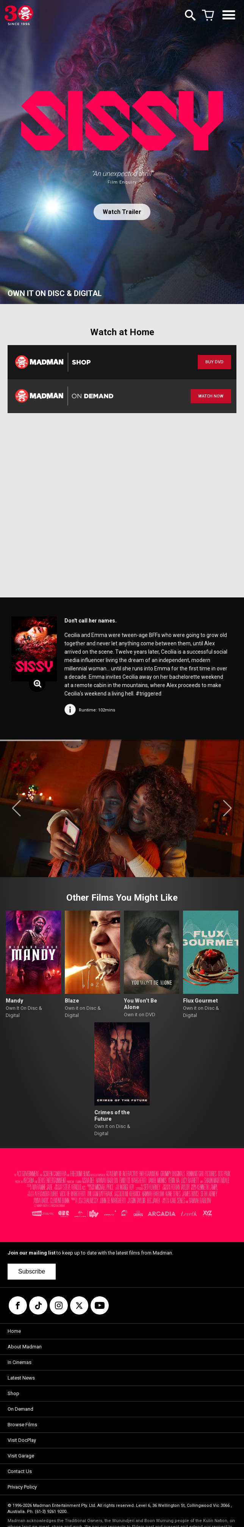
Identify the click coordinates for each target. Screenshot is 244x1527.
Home (14, 1331)
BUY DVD (214, 362)
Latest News (21, 1378)
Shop (13, 1393)
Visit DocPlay (22, 1440)
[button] (16, 808)
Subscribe (31, 1271)
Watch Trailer (122, 211)
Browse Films (22, 1424)
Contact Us (20, 1471)
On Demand (20, 1409)
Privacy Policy (22, 1487)
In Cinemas (19, 1362)
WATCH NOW (211, 396)
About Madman (25, 1347)
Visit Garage (21, 1456)
